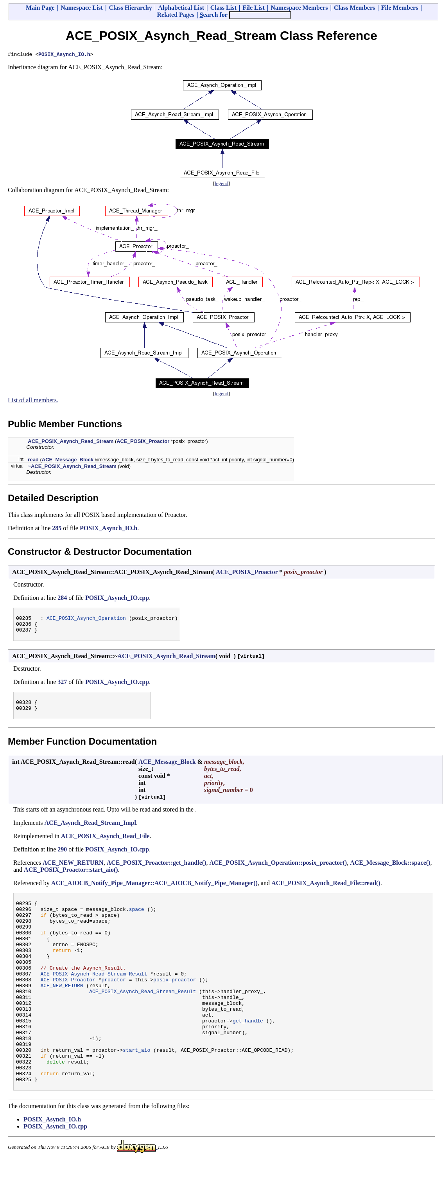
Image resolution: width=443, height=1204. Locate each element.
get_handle (248, 1052)
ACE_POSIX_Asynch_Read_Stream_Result (93, 995)
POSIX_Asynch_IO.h (64, 55)
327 (62, 686)
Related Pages (175, 14)
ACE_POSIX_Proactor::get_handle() (156, 869)
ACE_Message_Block (67, 461)
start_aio (136, 1087)
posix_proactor (174, 1002)
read (33, 461)
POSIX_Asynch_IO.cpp (117, 599)
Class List (223, 7)
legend (221, 184)
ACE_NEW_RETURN (73, 869)
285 (56, 529)
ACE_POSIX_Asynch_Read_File (105, 843)
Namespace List (82, 7)
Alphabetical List (181, 7)
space (136, 918)
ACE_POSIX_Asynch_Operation (86, 620)
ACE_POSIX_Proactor (143, 442)
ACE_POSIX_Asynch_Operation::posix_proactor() (278, 869)
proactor (113, 1002)
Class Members (354, 7)
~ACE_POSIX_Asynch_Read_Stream (72, 467)
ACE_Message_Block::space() (390, 869)
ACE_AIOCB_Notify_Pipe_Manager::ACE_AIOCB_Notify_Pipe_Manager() (154, 890)
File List (253, 7)
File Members (399, 7)
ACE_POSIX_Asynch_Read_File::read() (325, 890)
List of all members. (33, 401)
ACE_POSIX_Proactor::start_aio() (71, 876)
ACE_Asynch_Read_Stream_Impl (90, 829)
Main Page (40, 7)
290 (62, 856)
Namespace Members (299, 7)
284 (62, 599)
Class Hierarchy (130, 7)
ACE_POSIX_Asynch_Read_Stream (70, 442)
